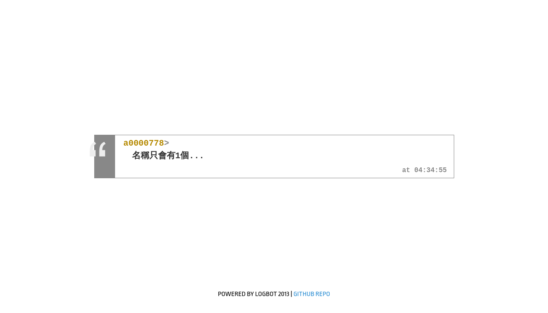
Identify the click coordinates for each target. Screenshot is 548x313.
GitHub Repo (312, 294)
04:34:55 (430, 170)
